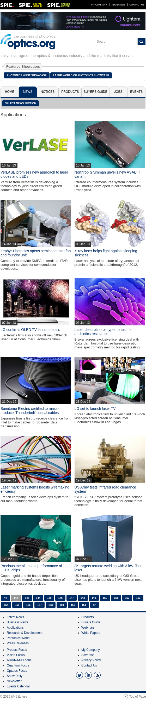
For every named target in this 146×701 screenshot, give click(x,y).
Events (136, 92)
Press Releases (18, 643)
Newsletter (14, 681)
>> (94, 605)
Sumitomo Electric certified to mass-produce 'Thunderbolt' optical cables (30, 410)
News (27, 92)
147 (71, 597)
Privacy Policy (91, 660)
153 (138, 597)
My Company (99, 4)
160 (73, 605)
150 (105, 597)
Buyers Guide (95, 92)
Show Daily (14, 676)
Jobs (118, 92)
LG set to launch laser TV (95, 408)
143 (27, 597)
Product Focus (17, 650)
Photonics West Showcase (27, 75)
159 (61, 605)
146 (60, 597)
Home (9, 92)
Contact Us (136, 4)
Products (70, 92)
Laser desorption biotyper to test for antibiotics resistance (103, 331)
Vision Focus (16, 655)
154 (6, 605)
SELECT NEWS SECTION (20, 103)
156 (28, 605)
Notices (47, 92)
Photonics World (18, 638)
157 (39, 605)
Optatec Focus (17, 671)
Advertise (118, 4)
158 (50, 605)
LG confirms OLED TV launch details (30, 329)
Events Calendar (18, 686)
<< (5, 597)
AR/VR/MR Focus (19, 660)
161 (84, 605)
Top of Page (137, 696)
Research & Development (24, 633)
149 (94, 597)
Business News (17, 622)
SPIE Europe (19, 696)
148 (83, 597)
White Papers (90, 633)
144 (38, 597)
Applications (15, 627)
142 (16, 597)
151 (116, 597)
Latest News (15, 617)
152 (127, 597)
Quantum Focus (18, 665)
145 (49, 597)
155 (17, 605)
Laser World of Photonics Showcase (81, 75)
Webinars (87, 627)
